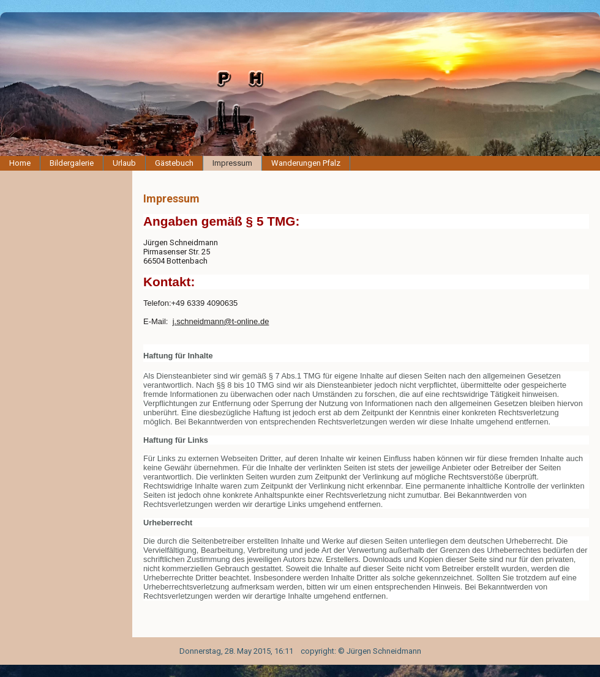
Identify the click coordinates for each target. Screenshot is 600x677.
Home (20, 163)
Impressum (232, 163)
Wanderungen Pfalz (305, 163)
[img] (300, 84)
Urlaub (124, 163)
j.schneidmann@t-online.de (221, 321)
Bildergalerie (72, 163)
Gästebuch (174, 163)
